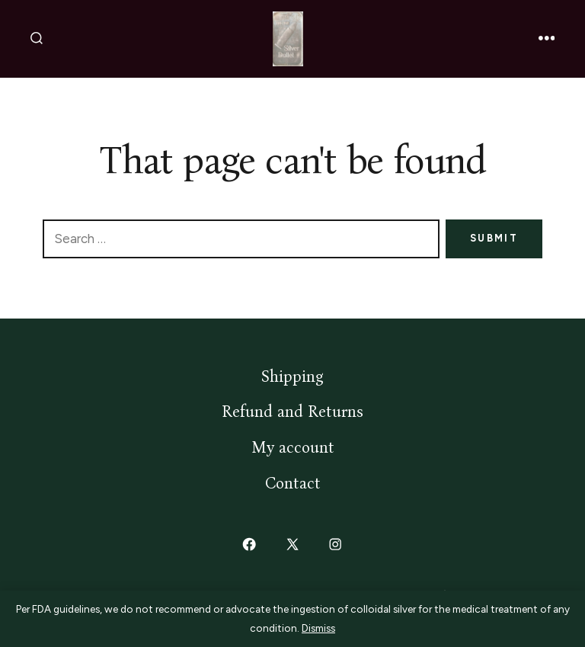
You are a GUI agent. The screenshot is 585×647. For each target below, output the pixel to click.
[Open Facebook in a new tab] (250, 545)
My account (292, 447)
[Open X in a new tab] (292, 545)
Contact (293, 483)
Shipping (292, 376)
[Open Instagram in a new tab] (336, 545)
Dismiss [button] (318, 628)
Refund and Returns (292, 411)
